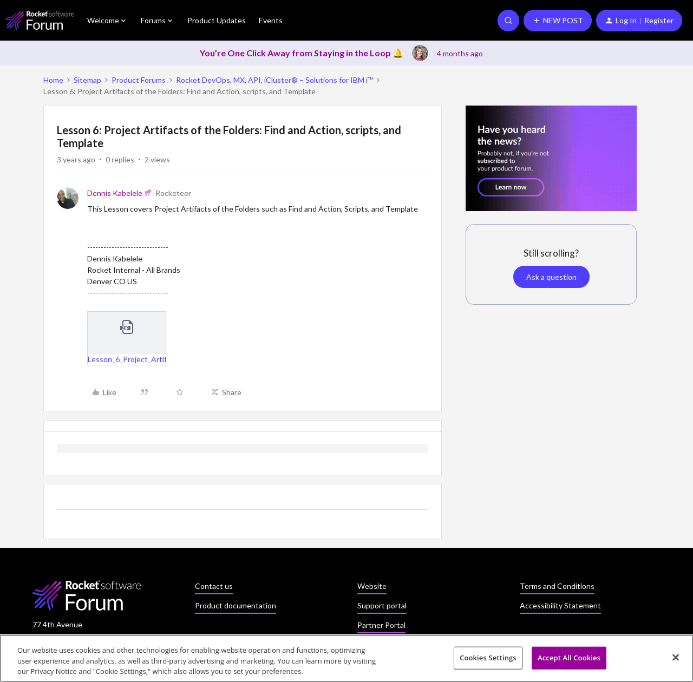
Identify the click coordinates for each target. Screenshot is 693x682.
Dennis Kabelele (114, 193)
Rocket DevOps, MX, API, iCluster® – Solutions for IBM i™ (274, 79)
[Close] (676, 661)
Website (372, 586)
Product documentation (235, 605)
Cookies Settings (488, 661)
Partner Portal (381, 624)
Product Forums (139, 79)
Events (271, 20)
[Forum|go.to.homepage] (39, 20)
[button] (558, 20)
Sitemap (87, 79)
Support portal (382, 605)
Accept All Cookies (569, 661)
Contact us (214, 586)
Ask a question (551, 276)
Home (53, 79)
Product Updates (216, 20)
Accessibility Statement (560, 605)
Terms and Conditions (557, 586)
